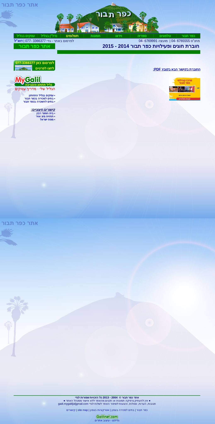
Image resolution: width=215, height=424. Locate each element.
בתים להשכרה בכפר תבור (38, 101)
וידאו (118, 36)
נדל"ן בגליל (49, 36)
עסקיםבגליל (26, 36)
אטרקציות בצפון (99, 410)
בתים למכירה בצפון (123, 410)
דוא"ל (18, 41)
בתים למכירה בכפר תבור (38, 98)
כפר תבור (188, 36)
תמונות (95, 36)
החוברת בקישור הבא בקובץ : (176, 69)
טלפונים (165, 36)
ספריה (141, 36)
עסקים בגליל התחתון (41, 95)
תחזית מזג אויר (44, 116)
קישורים (70, 410)
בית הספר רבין (44, 113)
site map (83, 410)
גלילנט (115, 420)
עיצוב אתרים (102, 420)
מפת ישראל (46, 119)
